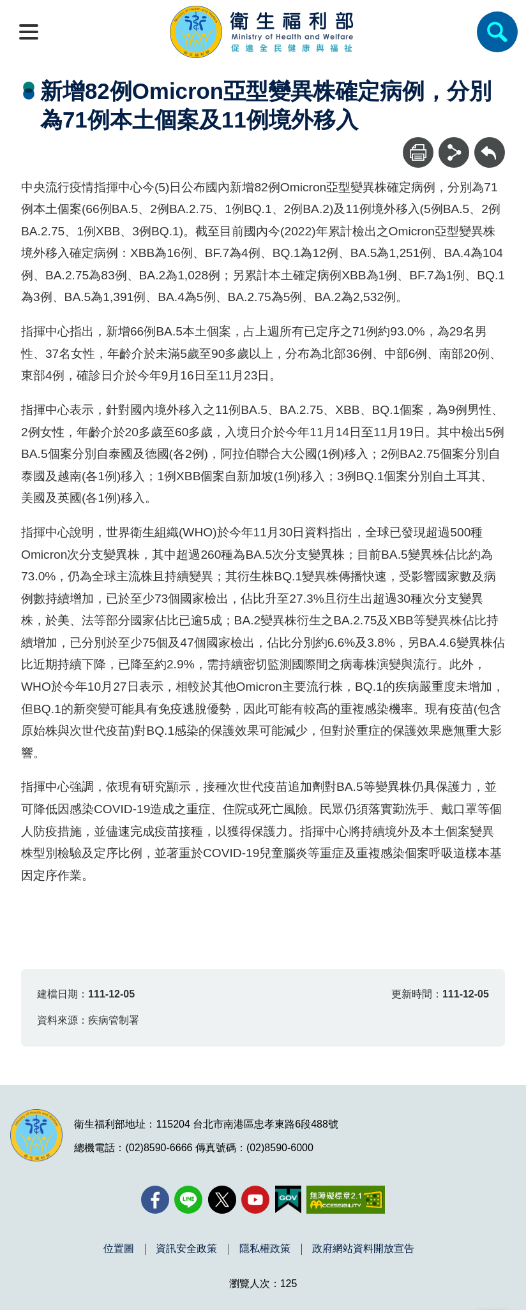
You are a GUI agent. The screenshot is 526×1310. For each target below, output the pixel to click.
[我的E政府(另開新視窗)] (288, 1200)
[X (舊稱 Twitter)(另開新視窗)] (222, 1200)
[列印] (418, 152)
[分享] (454, 152)
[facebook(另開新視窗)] (155, 1200)
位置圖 (118, 1249)
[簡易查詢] (497, 31)
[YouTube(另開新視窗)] (255, 1200)
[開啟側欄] (28, 31)
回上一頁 (489, 143)
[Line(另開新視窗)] (188, 1200)
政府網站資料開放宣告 (363, 1249)
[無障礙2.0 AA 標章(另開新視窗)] (345, 1200)
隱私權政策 (264, 1249)
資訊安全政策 (186, 1249)
